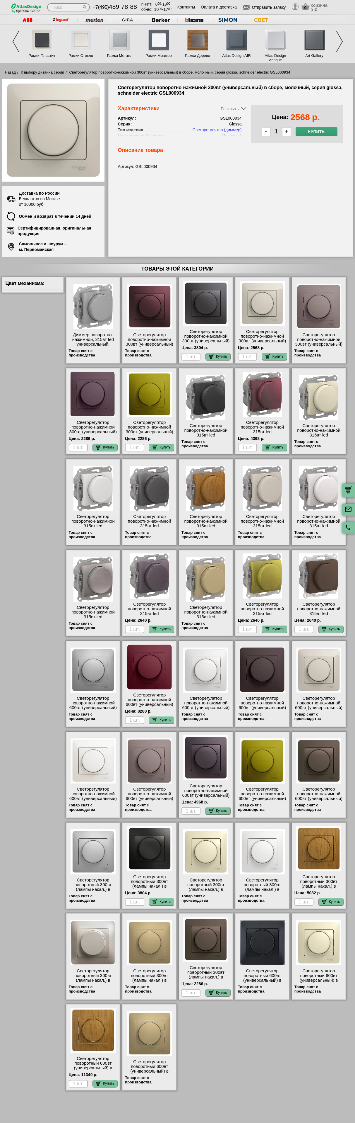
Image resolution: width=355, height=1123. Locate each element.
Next (339, 41)
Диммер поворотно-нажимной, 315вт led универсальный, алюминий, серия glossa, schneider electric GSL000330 (93, 346)
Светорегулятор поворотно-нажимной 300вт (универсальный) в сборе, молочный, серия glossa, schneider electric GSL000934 (262, 343)
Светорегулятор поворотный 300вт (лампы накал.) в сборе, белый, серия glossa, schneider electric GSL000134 (262, 892)
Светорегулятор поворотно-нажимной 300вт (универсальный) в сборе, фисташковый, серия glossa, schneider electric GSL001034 (149, 434)
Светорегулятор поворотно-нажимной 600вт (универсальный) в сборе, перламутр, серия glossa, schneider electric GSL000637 (93, 801)
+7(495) (115, 7)
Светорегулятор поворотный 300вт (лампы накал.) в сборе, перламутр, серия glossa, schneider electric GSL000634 (93, 983)
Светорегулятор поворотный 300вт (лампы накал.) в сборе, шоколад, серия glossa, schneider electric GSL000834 (206, 979)
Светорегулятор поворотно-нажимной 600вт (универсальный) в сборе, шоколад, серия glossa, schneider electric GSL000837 (318, 801)
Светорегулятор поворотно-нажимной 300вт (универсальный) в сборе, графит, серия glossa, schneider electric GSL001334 (205, 343)
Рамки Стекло (80, 55)
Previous (15, 41)
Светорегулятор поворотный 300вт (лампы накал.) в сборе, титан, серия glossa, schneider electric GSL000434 (149, 983)
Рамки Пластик (42, 55)
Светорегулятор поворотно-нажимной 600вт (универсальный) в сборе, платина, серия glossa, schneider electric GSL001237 (149, 801)
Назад (10, 72)
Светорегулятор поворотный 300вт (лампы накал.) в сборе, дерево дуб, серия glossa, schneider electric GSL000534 (318, 888)
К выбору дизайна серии (42, 72)
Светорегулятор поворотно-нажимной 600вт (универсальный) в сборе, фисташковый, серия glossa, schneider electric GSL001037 (262, 801)
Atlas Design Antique (275, 57)
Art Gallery (314, 55)
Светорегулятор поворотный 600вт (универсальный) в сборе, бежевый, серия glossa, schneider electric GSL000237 (318, 983)
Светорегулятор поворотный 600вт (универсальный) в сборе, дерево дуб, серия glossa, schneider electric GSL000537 (93, 1070)
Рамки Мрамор (158, 55)
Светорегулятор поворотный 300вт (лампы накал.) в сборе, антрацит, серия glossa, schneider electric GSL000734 (149, 888)
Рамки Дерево (197, 55)
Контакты (186, 7)
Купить (316, 131)
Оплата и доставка (218, 7)
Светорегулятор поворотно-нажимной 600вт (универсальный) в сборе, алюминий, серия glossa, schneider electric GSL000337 (93, 710)
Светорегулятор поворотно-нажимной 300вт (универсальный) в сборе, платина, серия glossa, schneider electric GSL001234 (318, 346)
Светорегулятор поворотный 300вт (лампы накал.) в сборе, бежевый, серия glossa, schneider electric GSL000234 (205, 892)
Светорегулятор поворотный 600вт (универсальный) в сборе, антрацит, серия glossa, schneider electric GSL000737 (262, 983)
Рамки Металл (120, 55)
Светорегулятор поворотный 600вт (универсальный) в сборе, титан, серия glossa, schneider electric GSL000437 (149, 1073)
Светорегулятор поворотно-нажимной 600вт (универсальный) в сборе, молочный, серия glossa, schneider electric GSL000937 (318, 710)
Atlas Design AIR (236, 55)
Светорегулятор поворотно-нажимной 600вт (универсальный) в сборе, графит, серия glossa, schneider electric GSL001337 (262, 710)
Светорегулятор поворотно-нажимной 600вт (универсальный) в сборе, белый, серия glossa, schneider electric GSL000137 (205, 710)
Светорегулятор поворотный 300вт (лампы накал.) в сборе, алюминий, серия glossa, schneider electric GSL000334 (93, 892)
